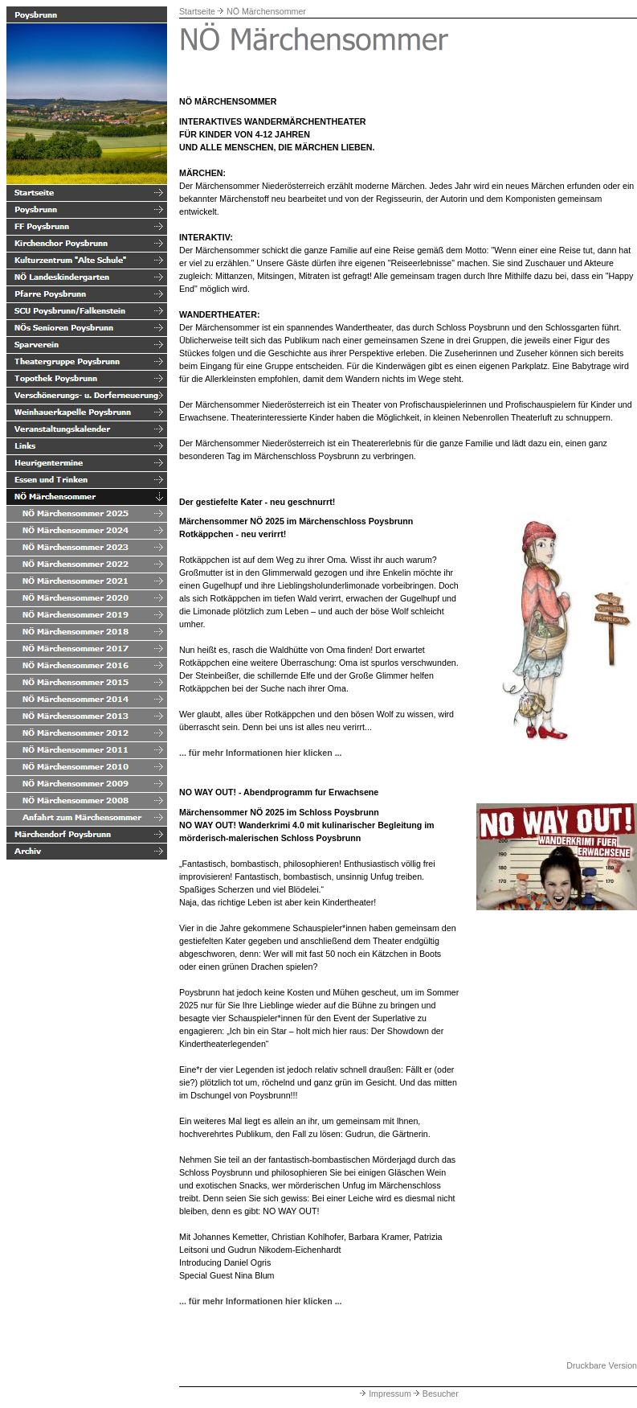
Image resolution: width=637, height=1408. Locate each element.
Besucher (435, 1393)
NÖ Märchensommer (266, 11)
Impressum (384, 1393)
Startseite (197, 11)
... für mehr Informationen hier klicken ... (260, 752)
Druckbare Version (601, 1365)
